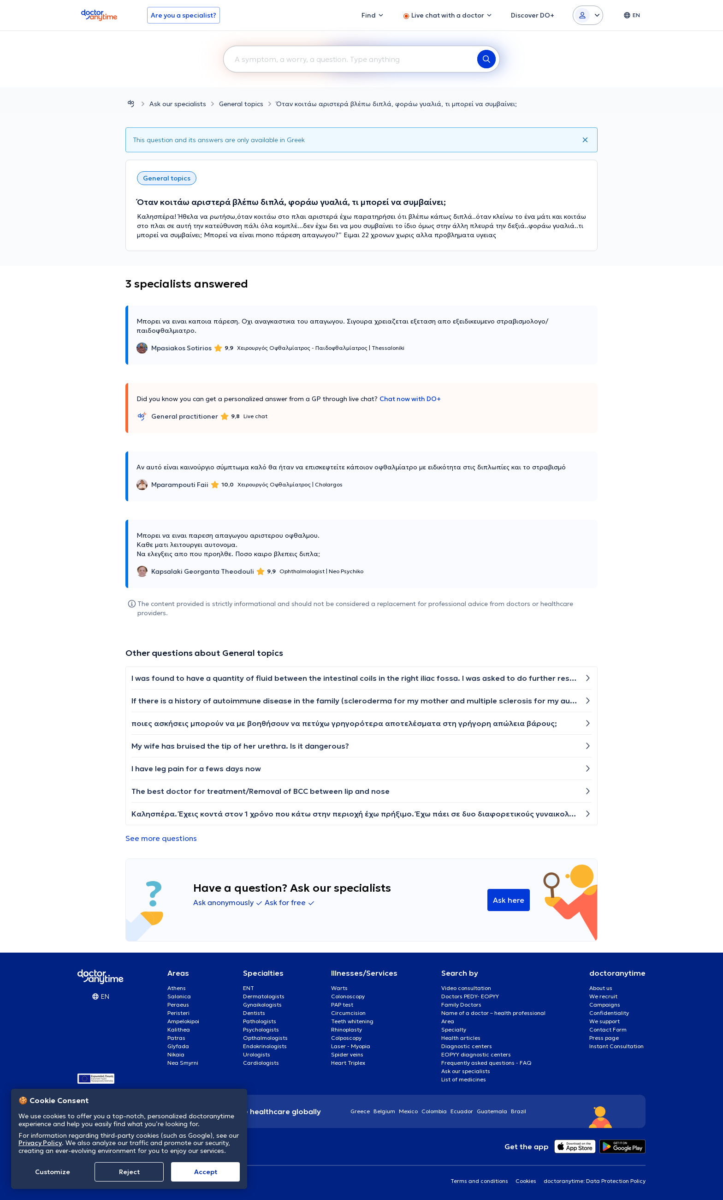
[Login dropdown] (588, 15)
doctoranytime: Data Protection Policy (595, 1180)
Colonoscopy (348, 996)
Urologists (256, 1054)
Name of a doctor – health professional (493, 1012)
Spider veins (347, 1054)
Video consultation (466, 987)
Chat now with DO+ (410, 399)
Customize (52, 1172)
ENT (248, 987)
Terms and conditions (479, 1180)
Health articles (460, 1037)
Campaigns (604, 1004)
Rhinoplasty (346, 1029)
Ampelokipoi (183, 1021)
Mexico (408, 1111)
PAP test (342, 1004)
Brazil (518, 1111)
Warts (339, 987)
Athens (176, 987)
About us (600, 987)
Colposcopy (346, 1037)
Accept (205, 1172)
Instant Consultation (616, 1046)
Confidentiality (609, 1012)
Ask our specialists (177, 104)
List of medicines (463, 1079)
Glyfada (178, 1046)
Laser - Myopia (350, 1046)
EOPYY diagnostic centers (476, 1054)
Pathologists (259, 1021)
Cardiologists (261, 1062)
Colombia (434, 1111)
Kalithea (178, 1029)
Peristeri (178, 1012)
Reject (129, 1172)
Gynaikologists (262, 1004)
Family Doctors (461, 1004)
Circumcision (348, 1012)
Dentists (254, 1012)
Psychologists (261, 1029)
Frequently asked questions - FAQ (486, 1062)
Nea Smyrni (182, 1062)
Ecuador (461, 1111)
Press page (604, 1037)
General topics (241, 104)
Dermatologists (263, 996)
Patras (176, 1037)
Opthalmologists (265, 1037)
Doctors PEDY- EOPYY (470, 996)
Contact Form (608, 1029)
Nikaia (175, 1054)
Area (447, 1021)
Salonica (179, 996)
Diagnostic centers (466, 1046)
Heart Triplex (348, 1062)
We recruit (603, 996)
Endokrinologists (265, 1046)
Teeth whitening (352, 1021)
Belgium (384, 1111)
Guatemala (492, 1111)
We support (604, 1021)
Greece (360, 1111)
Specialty (453, 1029)
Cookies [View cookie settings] (526, 1180)
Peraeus (178, 1004)
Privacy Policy (40, 1143)
